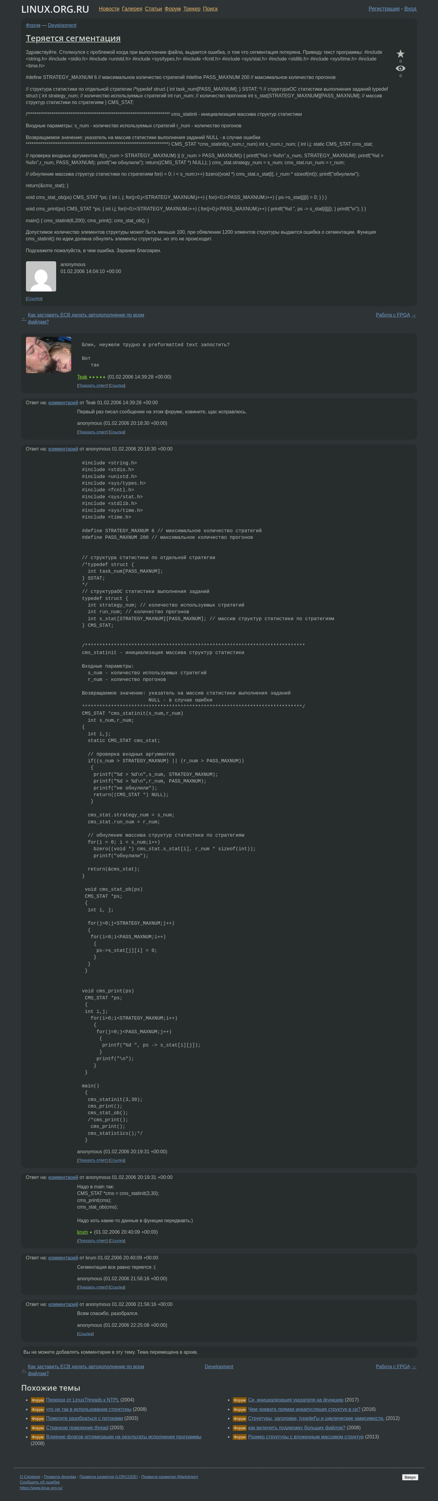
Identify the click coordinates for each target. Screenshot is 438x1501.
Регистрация (384, 9)
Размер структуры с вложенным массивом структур (306, 1436)
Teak (82, 376)
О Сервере (30, 1476)
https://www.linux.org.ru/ (41, 1488)
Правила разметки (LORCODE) (108, 1476)
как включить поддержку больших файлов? (296, 1427)
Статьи (153, 9)
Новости (109, 9)
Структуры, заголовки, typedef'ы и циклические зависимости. (316, 1418)
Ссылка (34, 298)
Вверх (410, 1477)
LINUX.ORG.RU (55, 8)
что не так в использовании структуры (89, 1409)
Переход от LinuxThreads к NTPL (82, 1399)
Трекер (191, 9)
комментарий (63, 402)
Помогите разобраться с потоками (84, 1418)
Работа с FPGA (393, 314)
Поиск (210, 9)
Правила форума (60, 1476)
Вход (410, 9)
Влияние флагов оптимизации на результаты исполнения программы (123, 1436)
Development (62, 25)
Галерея (132, 9)
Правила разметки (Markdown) (169, 1476)
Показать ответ (92, 385)
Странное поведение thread (77, 1427)
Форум (173, 9)
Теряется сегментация (73, 38)
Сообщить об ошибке (40, 1482)
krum (82, 1232)
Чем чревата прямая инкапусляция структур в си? (304, 1409)
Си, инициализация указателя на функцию (296, 1399)
